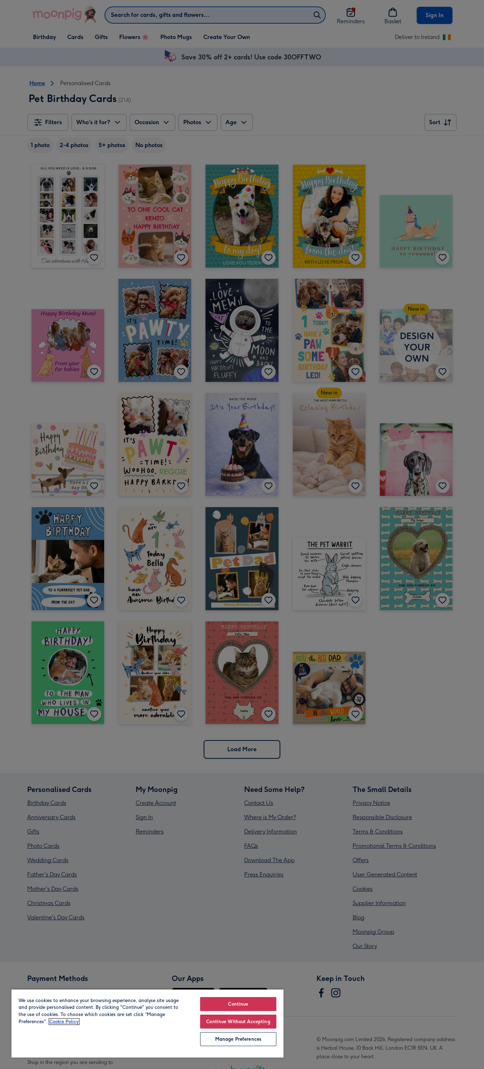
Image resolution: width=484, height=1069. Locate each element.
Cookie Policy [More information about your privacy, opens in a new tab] (64, 1021)
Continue (238, 1004)
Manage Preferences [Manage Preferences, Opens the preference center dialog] (238, 1039)
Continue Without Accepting (238, 1021)
